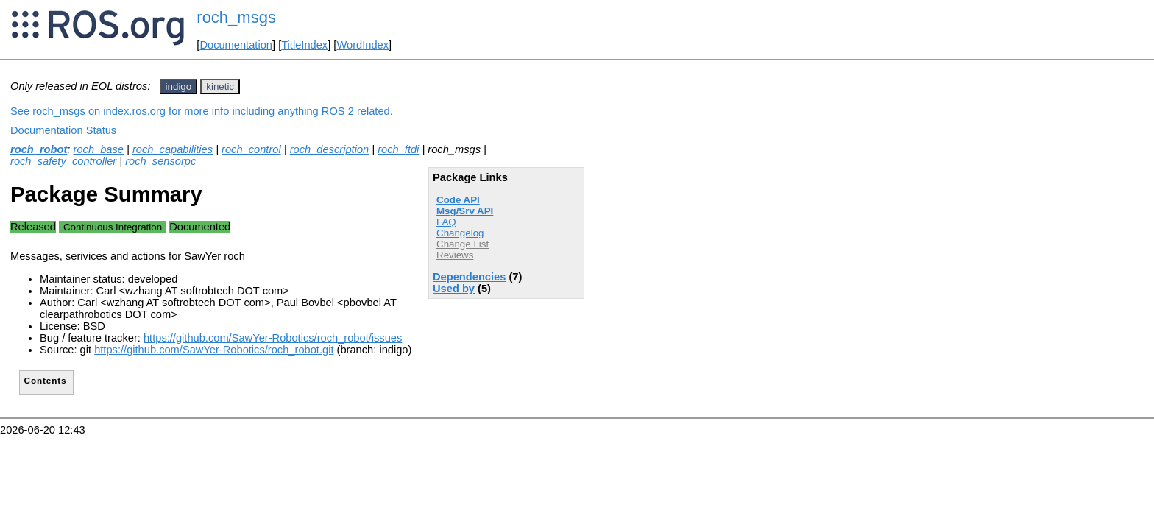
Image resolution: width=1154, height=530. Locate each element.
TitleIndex (304, 45)
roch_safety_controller (63, 161)
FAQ (446, 221)
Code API (458, 199)
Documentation (235, 45)
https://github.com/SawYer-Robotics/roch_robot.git (213, 350)
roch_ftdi (398, 149)
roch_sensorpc (160, 161)
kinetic (220, 86)
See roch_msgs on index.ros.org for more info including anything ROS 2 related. (201, 111)
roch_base (99, 149)
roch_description (329, 149)
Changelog (460, 233)
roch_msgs (236, 17)
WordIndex (362, 45)
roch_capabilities (172, 149)
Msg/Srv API (464, 210)
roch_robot (38, 149)
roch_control (251, 149)
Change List (462, 244)
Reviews (454, 255)
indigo (179, 86)
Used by (454, 288)
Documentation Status (63, 130)
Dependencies (469, 277)
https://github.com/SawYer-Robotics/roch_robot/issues (273, 338)
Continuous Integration (112, 227)
